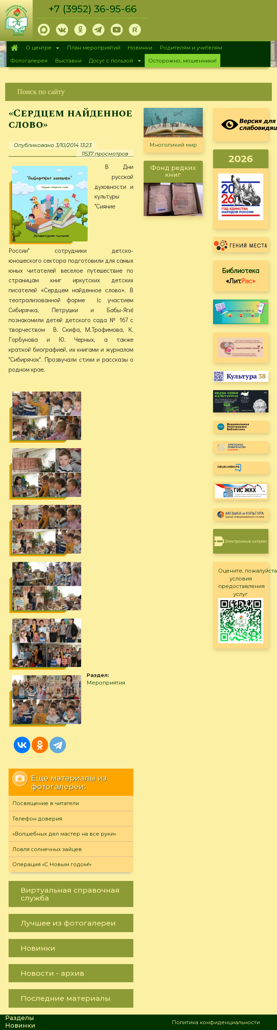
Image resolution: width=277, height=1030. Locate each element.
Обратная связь (193, 839)
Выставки (68, 60)
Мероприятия (51, 530)
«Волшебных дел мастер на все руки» (64, 639)
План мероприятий (93, 47)
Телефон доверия (37, 624)
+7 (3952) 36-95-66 (93, 9)
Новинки (140, 47)
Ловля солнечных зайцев (47, 655)
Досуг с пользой (113, 61)
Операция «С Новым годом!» (51, 670)
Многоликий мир (173, 145)
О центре (40, 48)
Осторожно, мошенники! (182, 60)
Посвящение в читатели (45, 609)
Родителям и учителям (191, 47)
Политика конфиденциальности (216, 828)
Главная (14, 47)
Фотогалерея (28, 60)
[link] (138, 92)
